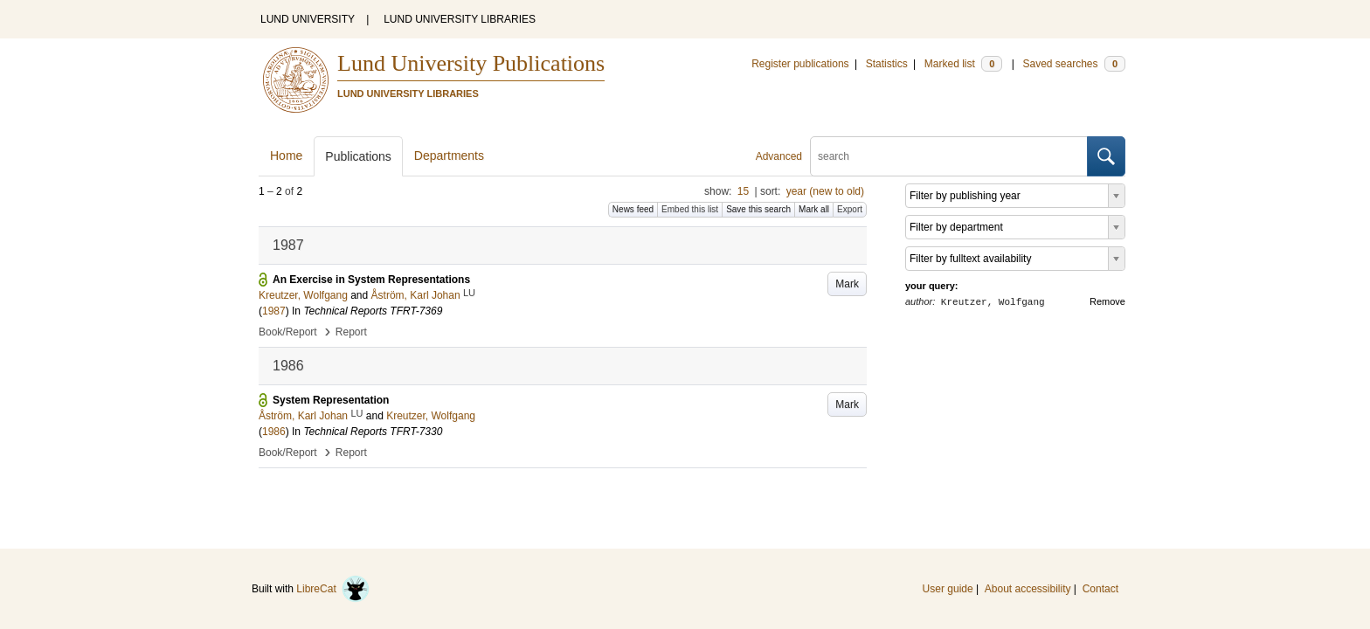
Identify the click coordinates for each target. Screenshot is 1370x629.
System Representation (331, 400)
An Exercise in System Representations (371, 279)
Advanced (779, 156)
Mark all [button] (814, 209)
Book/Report (288, 332)
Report (351, 332)
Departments (449, 155)
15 (743, 191)
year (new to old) (825, 191)
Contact (1100, 589)
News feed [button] (633, 209)
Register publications (799, 64)
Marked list (963, 64)
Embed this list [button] (689, 209)
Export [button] (849, 209)
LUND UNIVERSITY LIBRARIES (460, 19)
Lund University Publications (471, 63)
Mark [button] (847, 284)
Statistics (887, 64)
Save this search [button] (758, 209)
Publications (358, 156)
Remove (1107, 301)
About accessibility (1028, 589)
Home (286, 155)
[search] (949, 156)
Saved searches (1073, 64)
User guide (948, 589)
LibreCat (333, 589)
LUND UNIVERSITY (307, 19)
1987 (274, 311)
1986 (274, 431)
